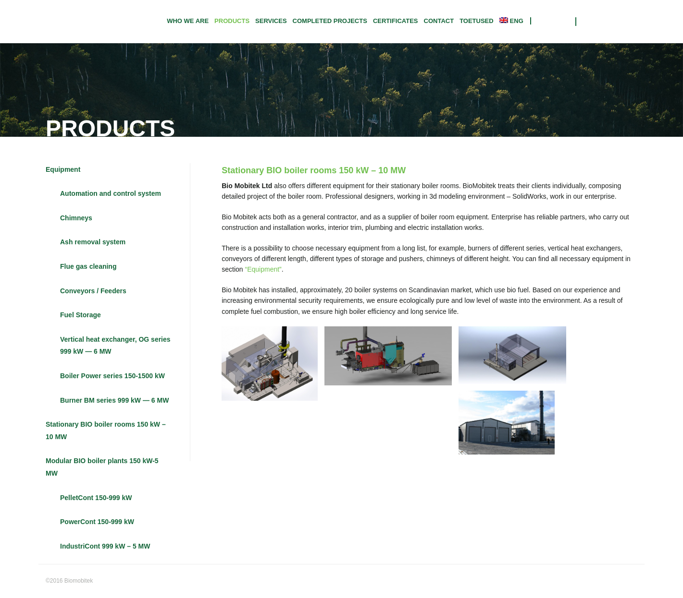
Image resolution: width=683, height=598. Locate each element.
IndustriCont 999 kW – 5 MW (105, 546)
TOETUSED (476, 20)
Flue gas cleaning (88, 266)
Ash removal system (92, 242)
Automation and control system (110, 194)
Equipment (63, 169)
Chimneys (76, 218)
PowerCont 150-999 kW (97, 522)
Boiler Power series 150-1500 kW (112, 376)
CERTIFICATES (395, 20)
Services (271, 20)
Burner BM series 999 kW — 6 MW (114, 400)
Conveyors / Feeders (93, 291)
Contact (439, 20)
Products (231, 20)
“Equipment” (263, 270)
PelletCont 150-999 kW (96, 498)
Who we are (188, 20)
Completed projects (330, 20)
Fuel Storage (80, 315)
